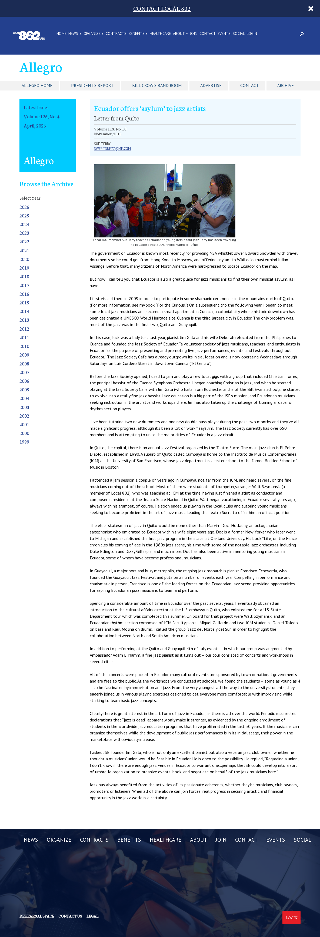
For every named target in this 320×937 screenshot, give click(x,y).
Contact (249, 85)
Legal (92, 916)
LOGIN (252, 34)
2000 (24, 432)
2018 (24, 276)
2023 (24, 232)
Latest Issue (35, 107)
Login (291, 917)
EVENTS (224, 34)
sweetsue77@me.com (112, 148)
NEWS (73, 34)
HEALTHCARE (160, 34)
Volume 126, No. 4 (41, 116)
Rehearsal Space (36, 916)
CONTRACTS (116, 34)
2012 (24, 328)
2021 (24, 250)
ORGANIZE (92, 34)
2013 (24, 319)
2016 (24, 293)
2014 (24, 311)
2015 (24, 302)
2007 (24, 372)
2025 (24, 215)
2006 (24, 380)
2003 (24, 407)
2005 (24, 389)
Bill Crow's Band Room (157, 85)
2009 (24, 354)
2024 (24, 224)
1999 (24, 441)
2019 (24, 267)
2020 (24, 259)
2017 (24, 285)
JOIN (193, 34)
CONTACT (207, 34)
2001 (24, 424)
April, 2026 (35, 125)
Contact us (70, 916)
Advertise (211, 85)
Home (61, 34)
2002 (24, 415)
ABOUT (179, 34)
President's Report (92, 85)
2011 (24, 337)
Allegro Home (37, 85)
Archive (285, 85)
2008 (24, 363)
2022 (24, 241)
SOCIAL (239, 34)
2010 (24, 345)
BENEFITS (137, 34)
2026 (24, 206)
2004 (24, 398)
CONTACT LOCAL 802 (162, 8)
